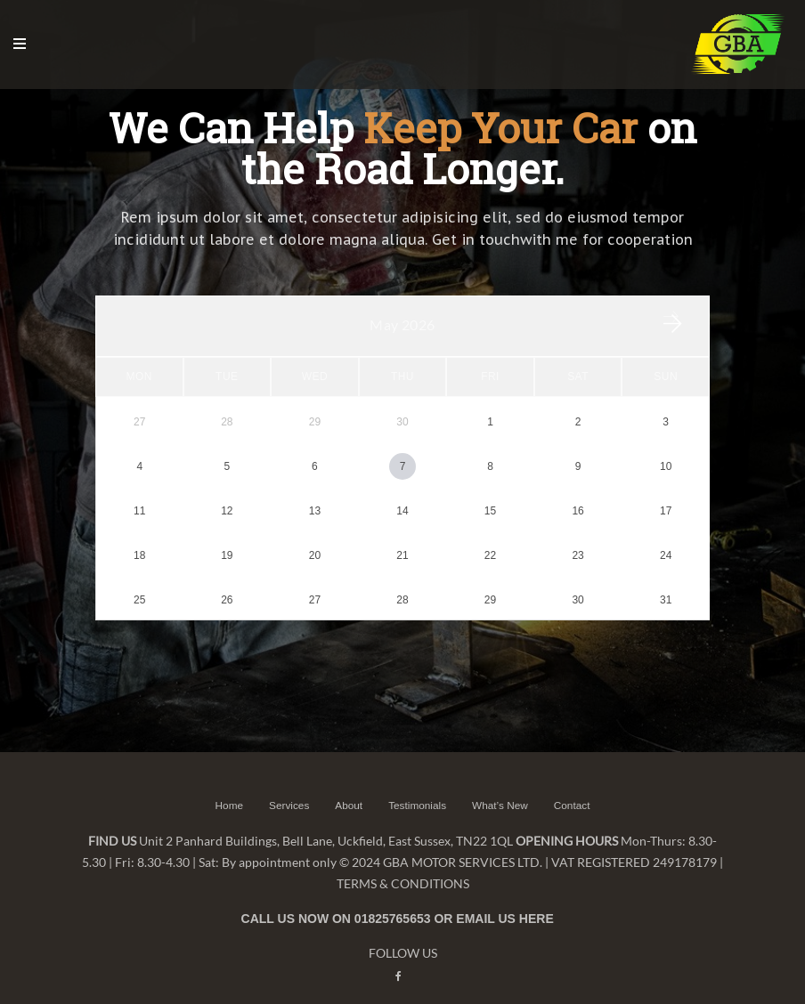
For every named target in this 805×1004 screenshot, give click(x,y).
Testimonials (417, 784)
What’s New (501, 784)
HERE (536, 897)
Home (227, 784)
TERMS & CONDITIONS (403, 862)
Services (287, 784)
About (348, 784)
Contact (573, 784)
